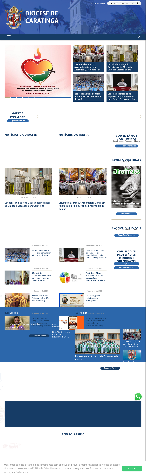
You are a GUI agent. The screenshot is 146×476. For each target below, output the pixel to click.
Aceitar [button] (132, 468)
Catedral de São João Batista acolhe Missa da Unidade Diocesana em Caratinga (27, 218)
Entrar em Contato (126, 269)
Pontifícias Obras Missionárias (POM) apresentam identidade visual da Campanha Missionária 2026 (96, 303)
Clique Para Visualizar (126, 237)
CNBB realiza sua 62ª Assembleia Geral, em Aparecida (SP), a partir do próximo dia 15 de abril (82, 219)
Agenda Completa (18, 121)
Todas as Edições (126, 216)
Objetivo (126, 265)
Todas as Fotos (110, 396)
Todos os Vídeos (39, 347)
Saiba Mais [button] (22, 472)
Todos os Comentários (126, 148)
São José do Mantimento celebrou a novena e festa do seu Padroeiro (41, 303)
